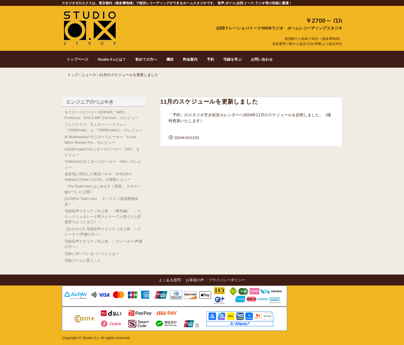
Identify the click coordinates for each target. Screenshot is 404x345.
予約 (210, 59)
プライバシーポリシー (227, 280)
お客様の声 (195, 280)
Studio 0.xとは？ (112, 59)
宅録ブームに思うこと (83, 260)
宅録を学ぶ (232, 59)
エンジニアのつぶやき (90, 102)
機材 (170, 59)
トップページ (77, 59)
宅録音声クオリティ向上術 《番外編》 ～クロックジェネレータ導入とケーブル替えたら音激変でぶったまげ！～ (103, 216)
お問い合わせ (262, 59)
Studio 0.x (90, 27)
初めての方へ (146, 59)
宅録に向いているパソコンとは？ (92, 254)
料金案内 (190, 59)
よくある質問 (170, 280)
